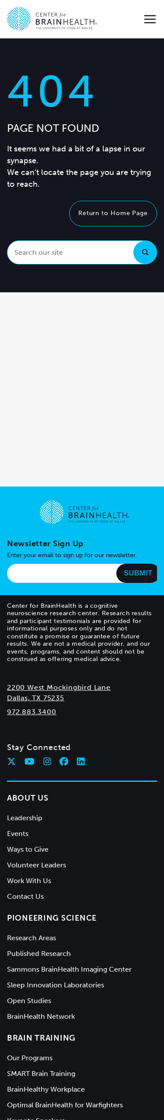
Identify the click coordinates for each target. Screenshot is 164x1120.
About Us (28, 798)
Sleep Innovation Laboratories (55, 985)
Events (17, 833)
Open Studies (29, 1001)
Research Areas (31, 938)
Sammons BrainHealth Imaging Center (69, 969)
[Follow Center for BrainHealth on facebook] (63, 761)
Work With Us (29, 881)
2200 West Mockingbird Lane (59, 687)
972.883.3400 (31, 712)
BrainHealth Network (41, 1016)
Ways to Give (28, 849)
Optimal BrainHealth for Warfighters (65, 1105)
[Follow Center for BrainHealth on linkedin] (81, 761)
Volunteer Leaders (36, 865)
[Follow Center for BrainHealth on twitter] (11, 761)
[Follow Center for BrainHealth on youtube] (29, 761)
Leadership (24, 818)
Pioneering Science (52, 918)
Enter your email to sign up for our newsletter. (72, 555)
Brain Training (41, 1038)
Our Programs (29, 1058)
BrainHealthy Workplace (46, 1089)
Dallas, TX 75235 (35, 698)
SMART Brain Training (41, 1073)
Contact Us (25, 896)
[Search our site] (82, 252)
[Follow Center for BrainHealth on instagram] (47, 761)
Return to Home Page (113, 213)
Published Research (39, 953)
